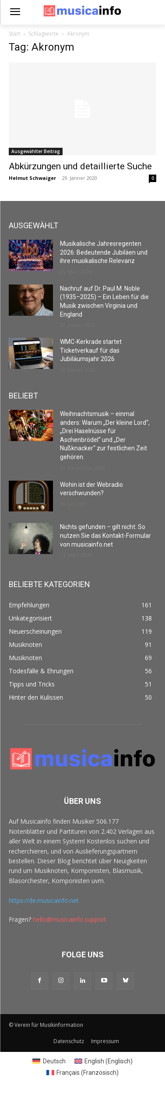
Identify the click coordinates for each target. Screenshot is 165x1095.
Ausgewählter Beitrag (35, 151)
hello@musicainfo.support (69, 919)
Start (14, 33)
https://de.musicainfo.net (44, 900)
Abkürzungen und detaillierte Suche (80, 166)
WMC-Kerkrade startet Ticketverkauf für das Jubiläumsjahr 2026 (91, 350)
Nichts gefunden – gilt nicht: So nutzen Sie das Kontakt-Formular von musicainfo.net (105, 535)
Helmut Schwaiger (32, 178)
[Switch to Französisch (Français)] (82, 1072)
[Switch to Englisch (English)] (103, 1061)
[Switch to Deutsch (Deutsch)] (49, 1061)
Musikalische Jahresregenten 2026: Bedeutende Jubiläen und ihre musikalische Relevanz (103, 252)
